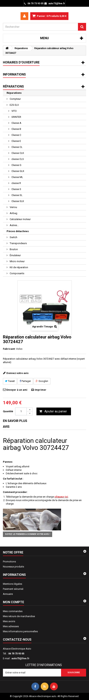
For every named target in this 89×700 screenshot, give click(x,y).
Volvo (19, 348)
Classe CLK (17, 153)
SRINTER (16, 116)
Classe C (16, 135)
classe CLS (17, 159)
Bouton (13, 249)
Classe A (16, 122)
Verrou (13, 207)
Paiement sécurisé (13, 588)
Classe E (16, 141)
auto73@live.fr (20, 658)
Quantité (8, 411)
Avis (6, 427)
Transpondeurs (18, 243)
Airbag (13, 213)
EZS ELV (14, 104)
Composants (16, 273)
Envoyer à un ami (16, 389)
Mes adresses (11, 626)
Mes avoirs (9, 621)
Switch (13, 237)
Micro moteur (17, 261)
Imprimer (40, 389)
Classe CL (16, 147)
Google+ (42, 381)
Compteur (15, 98)
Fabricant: (9, 348)
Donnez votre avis (17, 373)
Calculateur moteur (20, 219)
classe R (16, 183)
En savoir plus (15, 421)
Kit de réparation (18, 267)
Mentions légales (12, 583)
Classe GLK (17, 171)
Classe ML (17, 177)
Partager (25, 381)
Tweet (10, 381)
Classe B (16, 129)
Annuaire (8, 593)
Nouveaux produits (13, 566)
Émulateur (15, 255)
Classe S (16, 189)
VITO (14, 110)
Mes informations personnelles (20, 631)
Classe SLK (17, 201)
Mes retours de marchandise (19, 616)
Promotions (9, 561)
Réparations (14, 92)
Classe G (16, 165)
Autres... (14, 225)
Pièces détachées (18, 231)
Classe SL (16, 195)
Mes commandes (12, 611)
